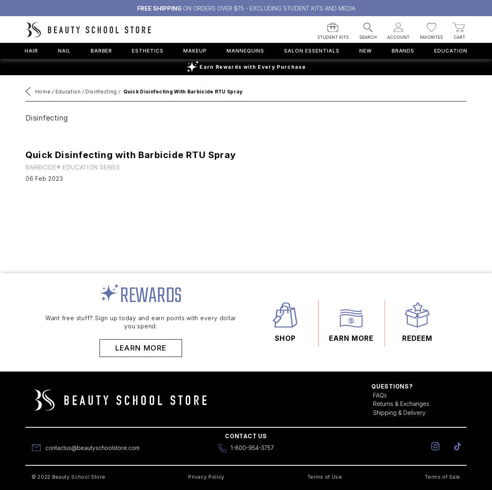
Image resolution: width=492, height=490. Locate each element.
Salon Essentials (311, 51)
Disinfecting (101, 92)
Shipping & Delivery (399, 412)
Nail (64, 51)
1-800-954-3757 (252, 447)
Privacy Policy (206, 477)
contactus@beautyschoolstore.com (92, 447)
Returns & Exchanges (401, 403)
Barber (101, 51)
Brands (403, 51)
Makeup (195, 51)
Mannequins (246, 51)
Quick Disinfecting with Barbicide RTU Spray (183, 92)
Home (43, 92)
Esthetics (147, 51)
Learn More (141, 348)
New (365, 51)
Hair (31, 51)
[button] (333, 28)
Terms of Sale (442, 477)
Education (450, 51)
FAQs (380, 395)
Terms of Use (325, 477)
